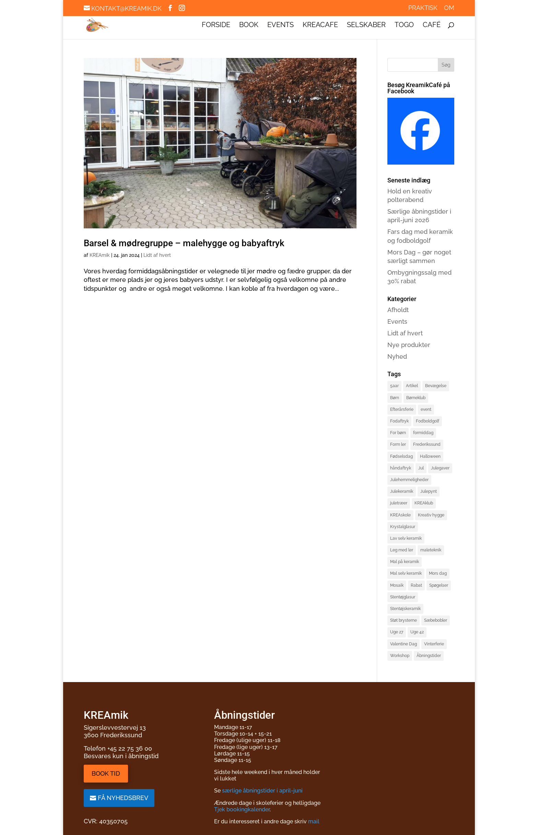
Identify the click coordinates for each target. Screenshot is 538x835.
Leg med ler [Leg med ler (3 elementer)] (401, 550)
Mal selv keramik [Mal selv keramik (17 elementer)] (406, 573)
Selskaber (366, 25)
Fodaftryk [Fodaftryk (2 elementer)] (399, 421)
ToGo (404, 25)
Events (280, 25)
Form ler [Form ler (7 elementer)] (398, 444)
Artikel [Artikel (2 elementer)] (412, 385)
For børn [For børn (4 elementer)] (398, 432)
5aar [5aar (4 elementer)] (394, 385)
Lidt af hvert (157, 255)
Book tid (106, 773)
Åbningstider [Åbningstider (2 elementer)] (429, 655)
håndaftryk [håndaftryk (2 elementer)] (400, 468)
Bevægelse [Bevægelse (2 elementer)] (435, 385)
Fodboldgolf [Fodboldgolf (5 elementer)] (427, 421)
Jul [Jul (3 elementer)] (421, 468)
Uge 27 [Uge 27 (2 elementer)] (396, 632)
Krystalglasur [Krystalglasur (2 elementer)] (402, 526)
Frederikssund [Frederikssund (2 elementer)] (427, 444)
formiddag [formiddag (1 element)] (423, 432)
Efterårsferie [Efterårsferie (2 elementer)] (401, 409)
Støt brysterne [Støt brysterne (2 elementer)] (403, 620)
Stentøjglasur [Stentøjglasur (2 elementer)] (402, 597)
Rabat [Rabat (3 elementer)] (416, 585)
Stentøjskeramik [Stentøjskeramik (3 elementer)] (405, 608)
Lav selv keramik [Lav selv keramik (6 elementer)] (406, 538)
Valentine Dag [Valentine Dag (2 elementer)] (403, 644)
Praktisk (422, 8)
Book (248, 25)
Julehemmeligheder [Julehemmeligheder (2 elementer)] (409, 479)
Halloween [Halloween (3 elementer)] (430, 456)
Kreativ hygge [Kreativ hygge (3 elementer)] (431, 515)
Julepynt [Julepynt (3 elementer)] (428, 491)
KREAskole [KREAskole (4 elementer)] (400, 515)
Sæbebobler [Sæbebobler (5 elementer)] (435, 620)
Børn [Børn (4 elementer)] (394, 397)
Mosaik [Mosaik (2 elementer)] (397, 585)
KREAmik (100, 255)
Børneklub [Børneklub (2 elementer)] (415, 397)
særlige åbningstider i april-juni (262, 790)
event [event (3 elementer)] (426, 409)
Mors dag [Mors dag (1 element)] (438, 573)
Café (432, 25)
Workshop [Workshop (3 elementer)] (399, 655)
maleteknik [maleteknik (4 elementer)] (430, 550)
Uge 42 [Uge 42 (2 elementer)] (417, 632)
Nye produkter (408, 344)
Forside (216, 25)
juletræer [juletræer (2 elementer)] (398, 503)
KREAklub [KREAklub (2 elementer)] (423, 503)
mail (313, 821)
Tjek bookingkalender (242, 809)
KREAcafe (320, 25)
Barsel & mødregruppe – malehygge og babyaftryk (184, 243)
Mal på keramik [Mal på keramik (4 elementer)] (404, 561)
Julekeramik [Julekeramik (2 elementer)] (401, 491)
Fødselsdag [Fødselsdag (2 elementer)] (401, 456)
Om (449, 8)
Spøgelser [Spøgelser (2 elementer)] (438, 585)
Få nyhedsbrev (123, 797)
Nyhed (397, 356)
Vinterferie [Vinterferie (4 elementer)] (434, 644)
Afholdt (398, 309)
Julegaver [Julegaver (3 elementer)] (440, 468)
